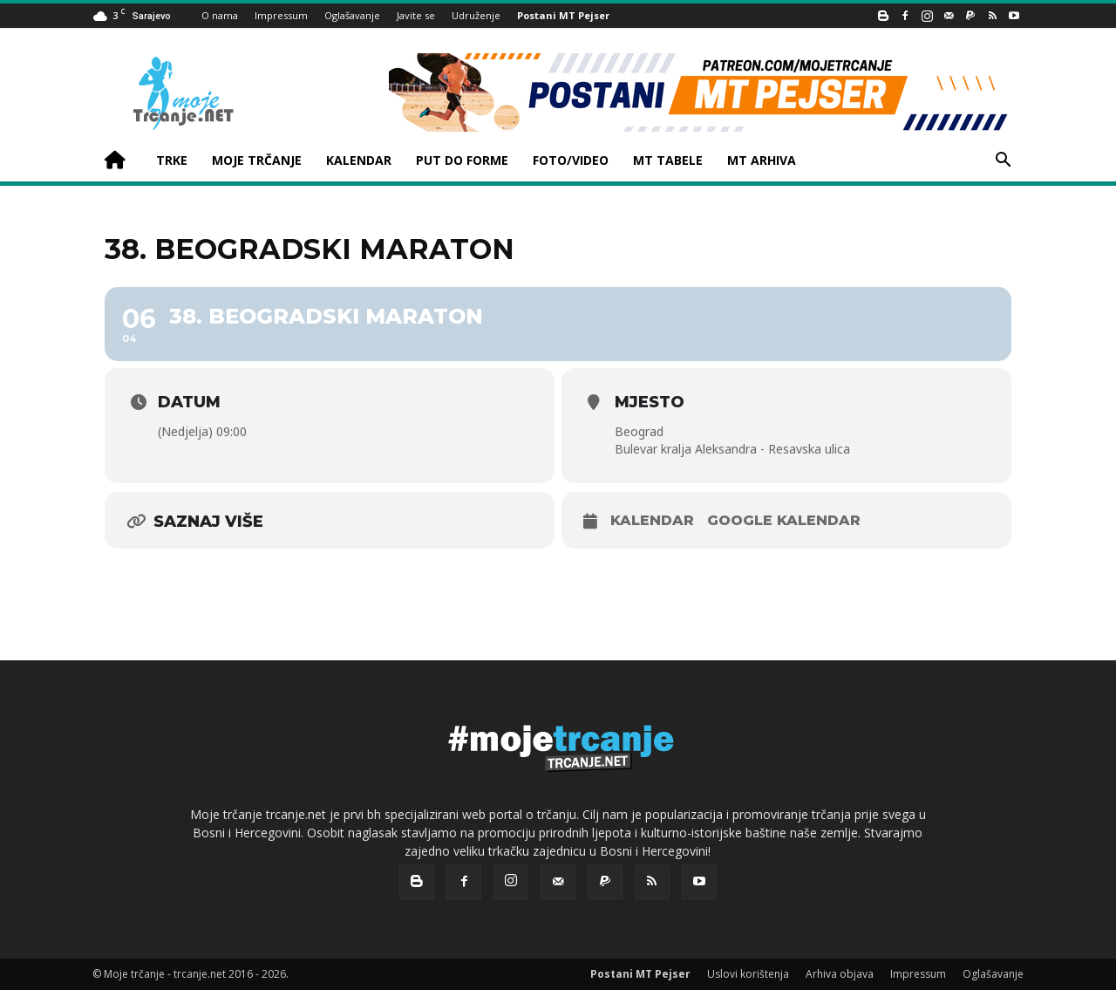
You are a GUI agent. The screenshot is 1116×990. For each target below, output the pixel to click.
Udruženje (476, 15)
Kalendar (652, 520)
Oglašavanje (352, 15)
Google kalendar (784, 520)
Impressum (281, 15)
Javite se (416, 15)
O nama (219, 15)
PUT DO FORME (462, 160)
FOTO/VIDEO (571, 160)
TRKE (171, 160)
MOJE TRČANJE (257, 160)
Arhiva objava (840, 973)
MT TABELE (668, 160)
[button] (1003, 162)
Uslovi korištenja (748, 973)
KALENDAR (358, 160)
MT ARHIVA (761, 160)
